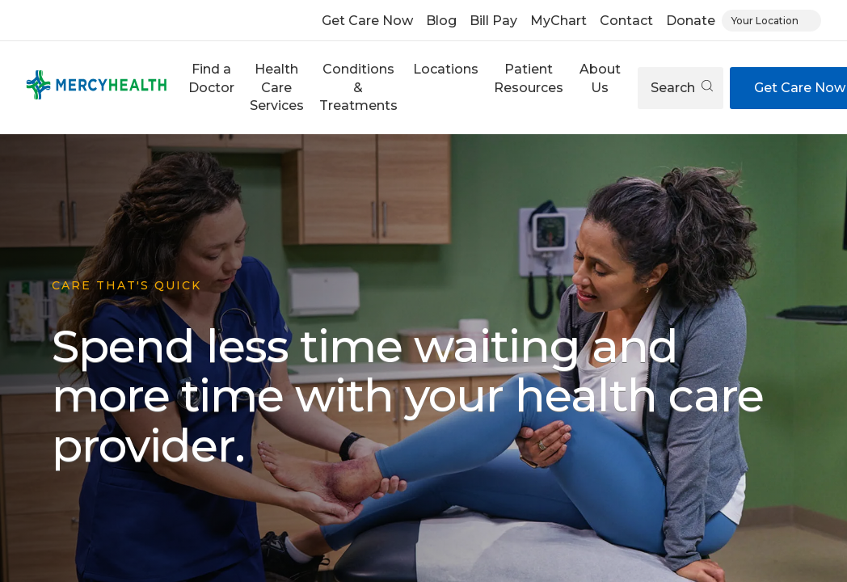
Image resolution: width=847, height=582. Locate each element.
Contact (626, 20)
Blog (441, 20)
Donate (690, 20)
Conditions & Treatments (358, 87)
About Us (600, 78)
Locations (445, 69)
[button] (211, 87)
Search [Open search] (682, 87)
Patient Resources (528, 78)
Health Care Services (277, 87)
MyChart (558, 20)
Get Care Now (367, 20)
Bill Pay (493, 20)
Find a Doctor (211, 78)
